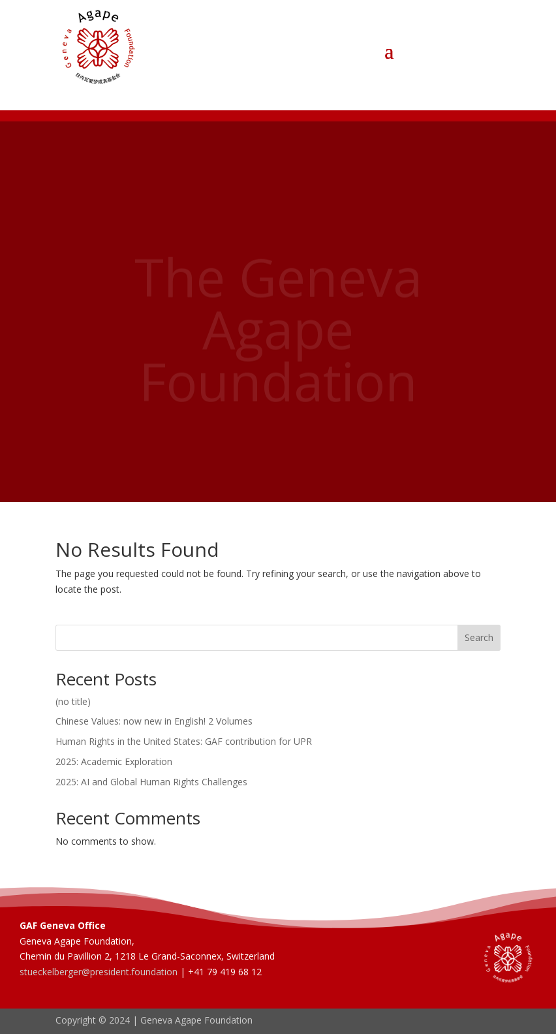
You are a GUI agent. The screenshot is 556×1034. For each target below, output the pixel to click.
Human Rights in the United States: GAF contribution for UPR (183, 741)
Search (479, 637)
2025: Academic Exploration (113, 761)
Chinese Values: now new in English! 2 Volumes (154, 721)
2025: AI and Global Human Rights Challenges (151, 782)
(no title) (73, 701)
